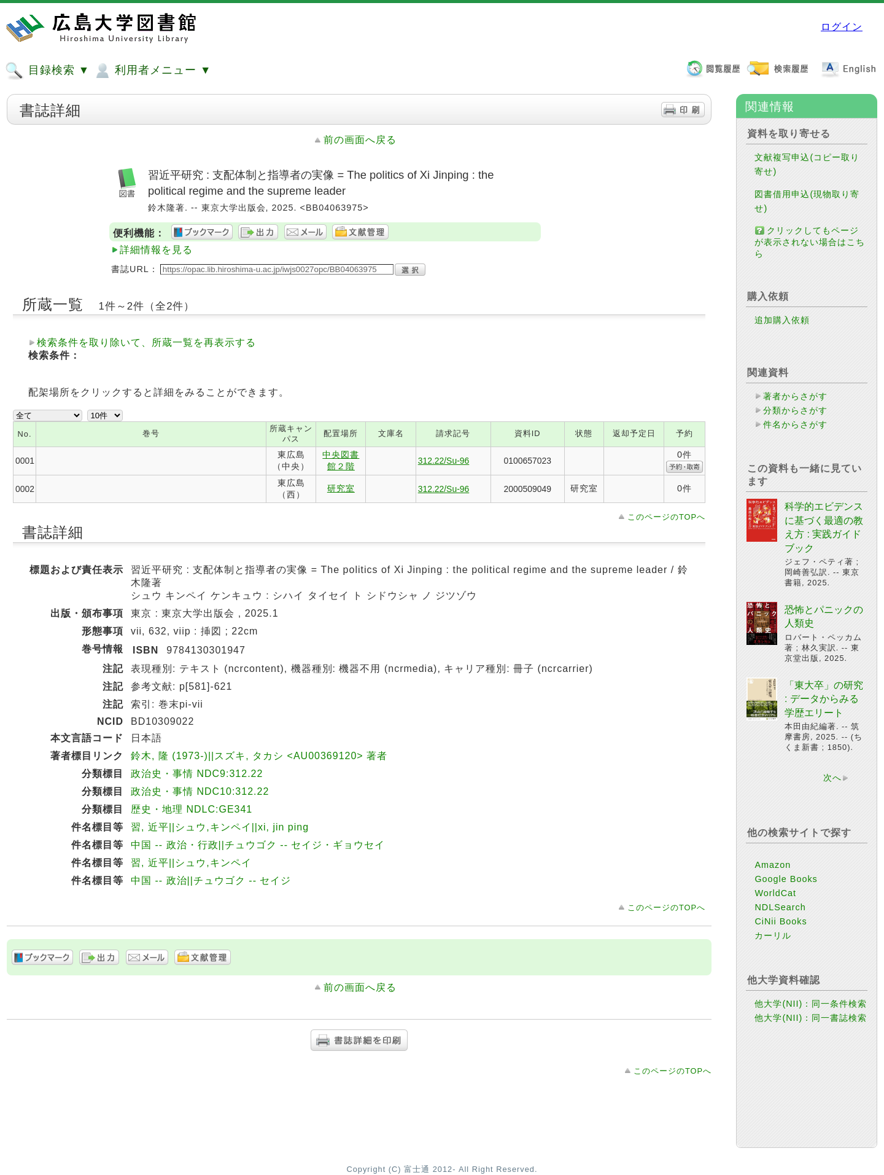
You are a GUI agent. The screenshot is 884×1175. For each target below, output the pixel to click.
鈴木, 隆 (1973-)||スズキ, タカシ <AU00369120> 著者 (259, 756)
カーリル (772, 955)
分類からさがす (795, 410)
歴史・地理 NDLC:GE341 (191, 809)
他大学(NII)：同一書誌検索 (810, 1037)
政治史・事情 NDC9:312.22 (197, 773)
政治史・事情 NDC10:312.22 (200, 791)
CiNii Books (780, 941)
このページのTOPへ (666, 516)
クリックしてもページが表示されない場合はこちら (809, 242)
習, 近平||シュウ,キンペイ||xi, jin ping (220, 827)
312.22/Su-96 (444, 461)
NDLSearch (779, 927)
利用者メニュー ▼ (152, 70)
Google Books (785, 899)
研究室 (341, 488)
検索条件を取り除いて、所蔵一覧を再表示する (146, 342)
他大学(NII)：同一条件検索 (810, 1023)
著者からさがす (795, 396)
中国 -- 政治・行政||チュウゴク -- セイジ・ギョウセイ (258, 845)
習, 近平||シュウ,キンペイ (191, 862)
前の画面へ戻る (360, 140)
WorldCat (775, 913)
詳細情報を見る (156, 249)
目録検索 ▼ (47, 70)
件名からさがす (795, 424)
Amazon (772, 884)
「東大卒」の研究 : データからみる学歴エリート (824, 719)
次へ (832, 797)
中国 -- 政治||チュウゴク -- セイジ (211, 880)
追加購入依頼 (782, 320)
